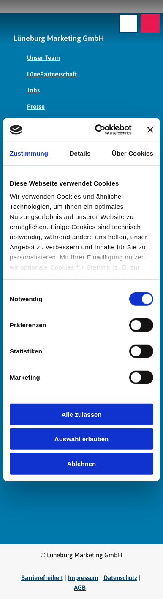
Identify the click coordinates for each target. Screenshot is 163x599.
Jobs (33, 90)
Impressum (83, 577)
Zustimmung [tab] (29, 152)
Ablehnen (81, 463)
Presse (36, 106)
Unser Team (43, 57)
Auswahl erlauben (81, 439)
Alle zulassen (81, 414)
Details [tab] (80, 152)
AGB (80, 587)
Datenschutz (120, 577)
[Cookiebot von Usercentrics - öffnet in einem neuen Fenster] (98, 129)
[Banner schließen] (150, 130)
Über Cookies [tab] (132, 152)
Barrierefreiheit (42, 577)
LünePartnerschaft (52, 73)
